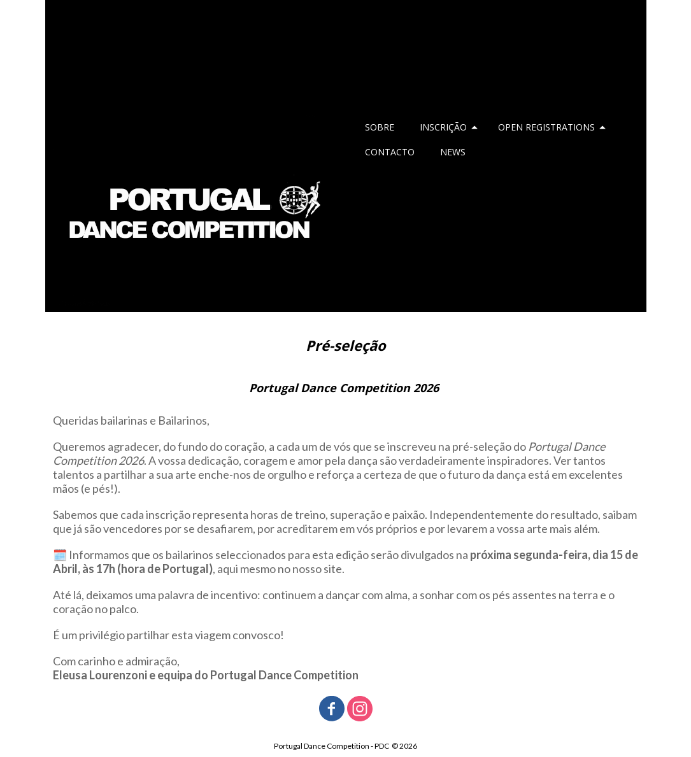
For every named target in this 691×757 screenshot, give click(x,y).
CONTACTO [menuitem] (390, 152)
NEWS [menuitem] (453, 152)
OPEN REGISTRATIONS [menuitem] (546, 127)
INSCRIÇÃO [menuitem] (443, 127)
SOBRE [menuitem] (379, 127)
